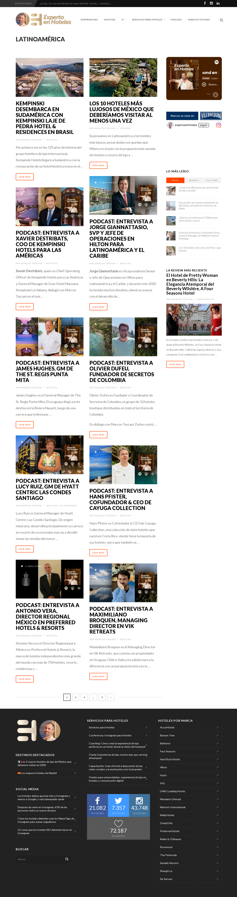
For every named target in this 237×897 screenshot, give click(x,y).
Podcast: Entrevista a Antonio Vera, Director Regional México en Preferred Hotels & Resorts (47, 616)
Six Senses (166, 878)
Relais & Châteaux (170, 839)
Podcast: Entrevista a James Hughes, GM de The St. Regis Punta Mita (47, 371)
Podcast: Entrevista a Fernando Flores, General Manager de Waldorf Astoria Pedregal (199, 235)
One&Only (166, 823)
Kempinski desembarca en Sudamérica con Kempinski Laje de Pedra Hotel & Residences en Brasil (45, 117)
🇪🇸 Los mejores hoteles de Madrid (37, 773)
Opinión (125, 128)
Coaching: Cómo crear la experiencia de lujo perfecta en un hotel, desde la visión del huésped (117, 745)
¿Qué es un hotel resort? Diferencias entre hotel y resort (198, 219)
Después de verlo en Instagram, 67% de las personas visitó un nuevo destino (42, 809)
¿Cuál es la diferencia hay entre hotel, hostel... (76, 3)
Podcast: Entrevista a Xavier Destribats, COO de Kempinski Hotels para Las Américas (47, 244)
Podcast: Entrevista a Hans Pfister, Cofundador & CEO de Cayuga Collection (121, 499)
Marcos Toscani (199, 19)
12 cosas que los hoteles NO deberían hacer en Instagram (45, 831)
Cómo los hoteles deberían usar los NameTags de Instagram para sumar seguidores (46, 820)
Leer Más (25, 177)
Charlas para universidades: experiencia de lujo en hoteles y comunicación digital (117, 779)
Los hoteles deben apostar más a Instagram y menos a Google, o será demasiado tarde (44, 797)
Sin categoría (68, 505)
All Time (212, 180)
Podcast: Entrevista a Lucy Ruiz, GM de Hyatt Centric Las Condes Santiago (47, 489)
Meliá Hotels (167, 815)
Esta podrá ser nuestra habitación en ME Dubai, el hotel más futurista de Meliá (198, 205)
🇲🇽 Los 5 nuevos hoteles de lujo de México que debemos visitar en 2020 (44, 763)
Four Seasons (168, 751)
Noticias (109, 19)
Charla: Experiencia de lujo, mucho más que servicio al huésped (118, 756)
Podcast (176, 19)
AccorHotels (167, 727)
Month (193, 180)
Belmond (165, 743)
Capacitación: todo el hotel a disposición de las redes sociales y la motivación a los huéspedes (116, 767)
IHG (162, 783)
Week (175, 180)
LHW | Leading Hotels (172, 791)
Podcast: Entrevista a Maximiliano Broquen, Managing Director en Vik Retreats (121, 620)
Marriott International (172, 807)
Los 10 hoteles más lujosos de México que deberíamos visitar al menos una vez (121, 112)
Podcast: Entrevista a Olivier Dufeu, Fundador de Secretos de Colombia (121, 371)
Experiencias (89, 19)
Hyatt (163, 775)
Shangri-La (166, 871)
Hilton (163, 767)
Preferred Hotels (170, 831)
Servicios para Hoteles (147, 19)
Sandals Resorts (169, 863)
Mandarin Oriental (170, 799)
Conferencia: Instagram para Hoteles (110, 735)
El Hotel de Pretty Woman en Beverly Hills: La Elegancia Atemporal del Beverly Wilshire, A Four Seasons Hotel (192, 284)
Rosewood (166, 847)
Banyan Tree (167, 735)
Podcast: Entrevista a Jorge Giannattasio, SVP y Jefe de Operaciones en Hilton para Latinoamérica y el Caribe (121, 238)
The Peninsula (168, 855)
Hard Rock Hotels (170, 759)
